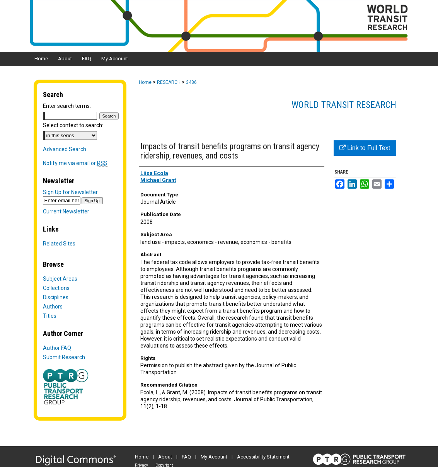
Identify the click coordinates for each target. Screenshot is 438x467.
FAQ (186, 457)
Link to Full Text (364, 148)
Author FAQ (57, 348)
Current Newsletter (66, 211)
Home (145, 82)
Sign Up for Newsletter (70, 192)
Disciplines (55, 297)
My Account (214, 457)
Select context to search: (73, 125)
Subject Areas (60, 279)
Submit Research (64, 357)
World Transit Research (343, 104)
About (165, 457)
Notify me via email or (75, 163)
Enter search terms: (67, 106)
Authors (53, 306)
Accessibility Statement (263, 457)
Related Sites (59, 243)
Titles (49, 316)
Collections (56, 288)
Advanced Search (64, 149)
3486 (191, 82)
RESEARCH (169, 82)
